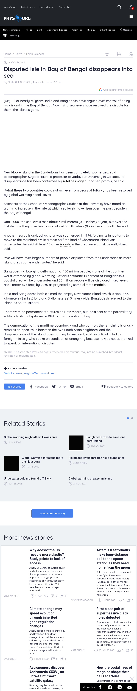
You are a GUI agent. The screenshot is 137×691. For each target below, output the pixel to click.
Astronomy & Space (57, 29)
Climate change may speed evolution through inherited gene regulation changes (45, 617)
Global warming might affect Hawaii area (29, 373)
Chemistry (77, 29)
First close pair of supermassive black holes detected (112, 613)
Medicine (126, 29)
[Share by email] (76, 386)
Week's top (10, 6)
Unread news (47, 6)
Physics (28, 29)
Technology (11, 35)
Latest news (27, 6)
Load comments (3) (52, 513)
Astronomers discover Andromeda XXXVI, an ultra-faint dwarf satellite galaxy (47, 674)
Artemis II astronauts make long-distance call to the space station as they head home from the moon (113, 559)
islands (65, 244)
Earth (39, 29)
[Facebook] (38, 386)
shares (14, 386)
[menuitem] (11, 30)
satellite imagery (75, 181)
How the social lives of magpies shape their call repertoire (114, 672)
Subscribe (64, 6)
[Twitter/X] (59, 386)
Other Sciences (107, 29)
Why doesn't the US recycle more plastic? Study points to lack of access (47, 556)
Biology (91, 29)
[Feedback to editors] (117, 386)
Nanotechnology (11, 29)
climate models (93, 285)
